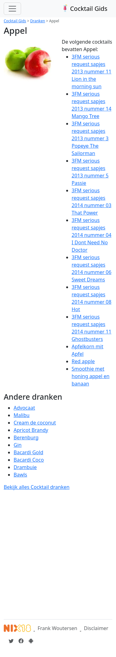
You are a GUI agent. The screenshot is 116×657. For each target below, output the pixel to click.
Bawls (20, 474)
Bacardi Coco (29, 459)
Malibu (21, 415)
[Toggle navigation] (12, 8)
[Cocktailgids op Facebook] (21, 640)
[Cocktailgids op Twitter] (11, 640)
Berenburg (26, 437)
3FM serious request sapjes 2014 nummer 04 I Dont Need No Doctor (92, 235)
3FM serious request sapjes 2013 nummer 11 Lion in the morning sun (92, 71)
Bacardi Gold (28, 452)
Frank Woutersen (57, 628)
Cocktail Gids (84, 8)
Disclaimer (96, 628)
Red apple (83, 361)
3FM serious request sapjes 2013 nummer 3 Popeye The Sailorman (90, 138)
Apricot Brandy (31, 430)
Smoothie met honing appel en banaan (91, 376)
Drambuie (25, 467)
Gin (18, 445)
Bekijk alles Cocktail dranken (37, 487)
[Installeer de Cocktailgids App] (30, 640)
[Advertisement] (58, 554)
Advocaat (24, 407)
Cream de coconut (35, 422)
